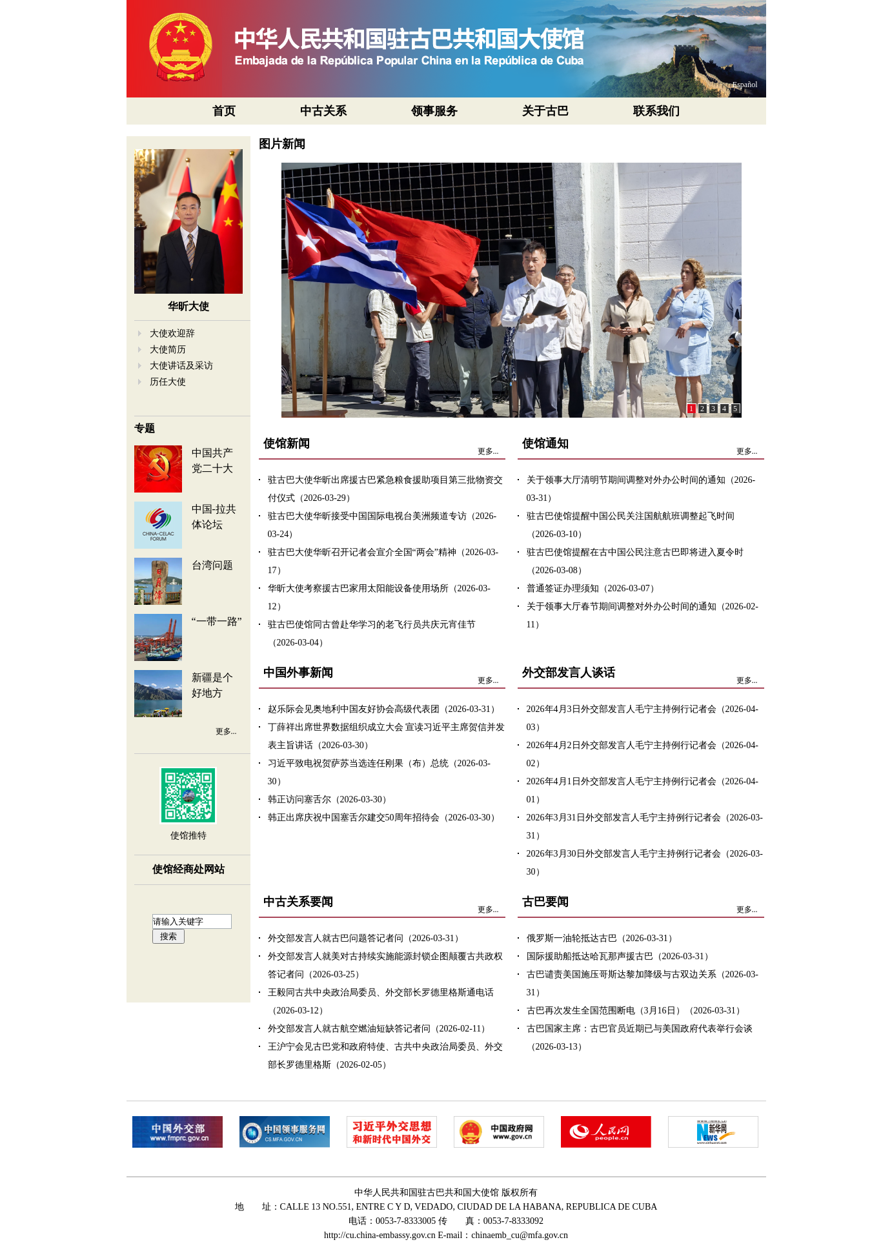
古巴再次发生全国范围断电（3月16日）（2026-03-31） (636, 1010)
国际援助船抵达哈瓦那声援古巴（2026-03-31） (620, 956)
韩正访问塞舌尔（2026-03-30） (329, 799)
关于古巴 (545, 111)
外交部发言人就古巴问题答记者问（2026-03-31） (365, 938)
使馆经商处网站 (188, 869)
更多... (226, 731)
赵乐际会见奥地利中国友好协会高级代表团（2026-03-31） (384, 709)
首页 (224, 111)
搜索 (168, 936)
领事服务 (434, 111)
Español (745, 84)
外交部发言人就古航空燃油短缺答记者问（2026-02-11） (379, 1028)
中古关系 (323, 111)
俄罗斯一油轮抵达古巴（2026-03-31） (602, 938)
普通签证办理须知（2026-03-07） (593, 588)
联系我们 (656, 111)
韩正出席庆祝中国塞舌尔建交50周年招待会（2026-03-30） (384, 817)
